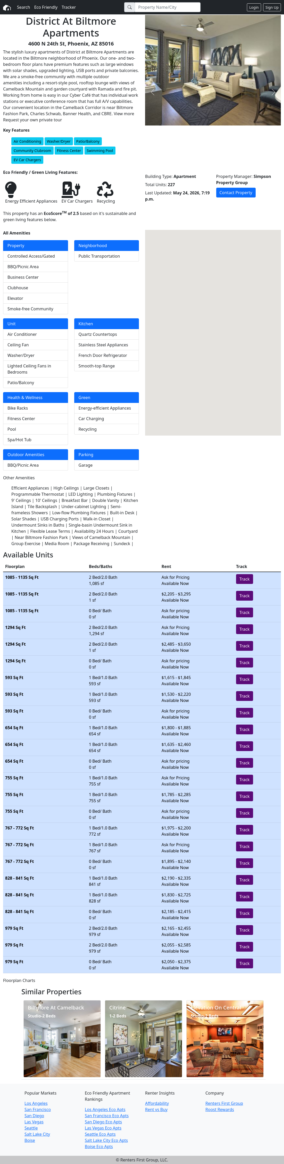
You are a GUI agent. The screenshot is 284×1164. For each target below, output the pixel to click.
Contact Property (236, 192)
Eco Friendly (46, 7)
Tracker (69, 7)
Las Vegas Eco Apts (103, 1128)
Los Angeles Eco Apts (105, 1109)
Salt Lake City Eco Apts (106, 1140)
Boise (29, 1140)
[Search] (168, 7)
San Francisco (37, 1109)
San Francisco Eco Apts (107, 1115)
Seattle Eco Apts (100, 1134)
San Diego (34, 1115)
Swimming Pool (100, 150)
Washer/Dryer (59, 141)
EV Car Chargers (27, 159)
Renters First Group (224, 1103)
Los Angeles (36, 1103)
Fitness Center (69, 150)
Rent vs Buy (156, 1109)
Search (23, 7)
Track (244, 579)
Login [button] (254, 7)
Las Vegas (34, 1122)
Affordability (157, 1103)
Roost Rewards (219, 1109)
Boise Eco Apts (99, 1146)
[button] (152, 92)
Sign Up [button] (272, 7)
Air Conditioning (27, 141)
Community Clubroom (32, 150)
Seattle (31, 1128)
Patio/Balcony (87, 141)
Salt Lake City (37, 1134)
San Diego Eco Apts (103, 1122)
